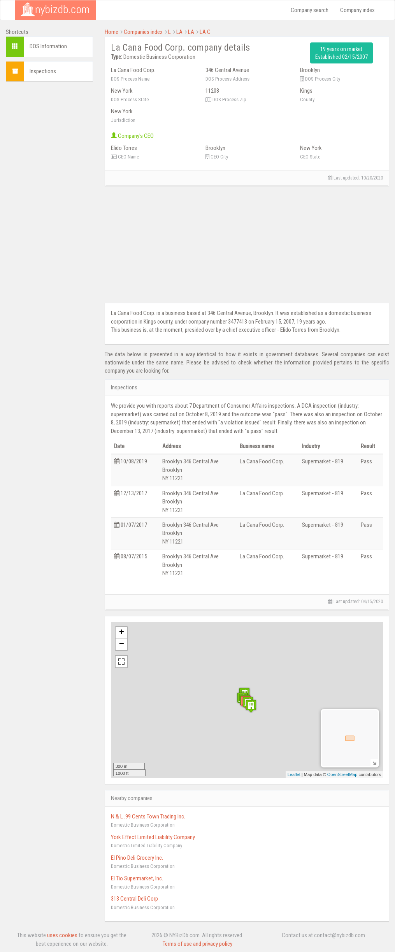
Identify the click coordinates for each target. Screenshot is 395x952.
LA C (205, 31)
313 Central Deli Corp (134, 898)
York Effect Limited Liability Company (153, 837)
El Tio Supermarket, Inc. (137, 878)
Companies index (143, 31)
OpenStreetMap (342, 774)
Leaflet (294, 774)
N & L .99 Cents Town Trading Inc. (148, 816)
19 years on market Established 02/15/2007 (341, 53)
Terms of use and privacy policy (197, 943)
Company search (309, 10)
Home (111, 31)
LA (179, 31)
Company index (357, 10)
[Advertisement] (49, 204)
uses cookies (62, 935)
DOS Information (48, 46)
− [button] (121, 644)
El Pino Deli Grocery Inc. (137, 857)
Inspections (43, 71)
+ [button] (121, 633)
